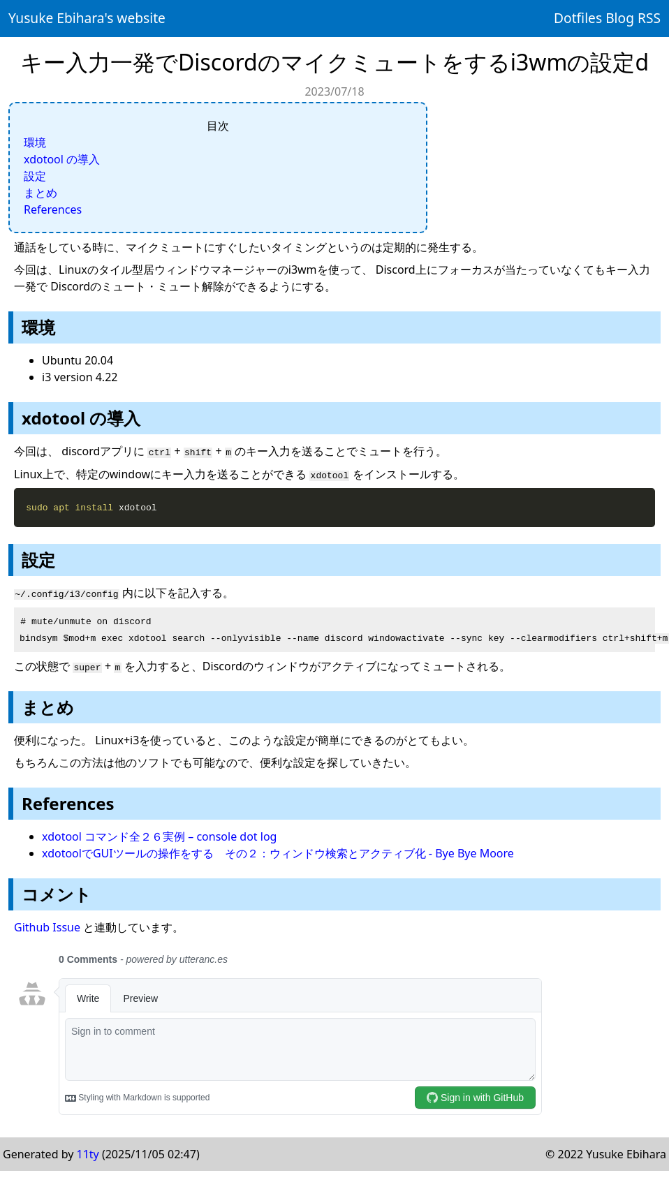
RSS (649, 17)
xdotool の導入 (62, 159)
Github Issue (47, 925)
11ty (88, 1152)
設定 (35, 176)
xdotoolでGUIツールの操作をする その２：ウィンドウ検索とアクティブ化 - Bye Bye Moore (278, 851)
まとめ (40, 192)
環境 (35, 142)
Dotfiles (578, 17)
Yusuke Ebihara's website (87, 17)
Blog (619, 17)
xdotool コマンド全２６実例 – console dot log (159, 835)
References (53, 209)
